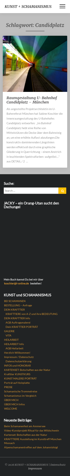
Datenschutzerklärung (18, 361)
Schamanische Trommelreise (20, 391)
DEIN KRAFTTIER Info (17, 318)
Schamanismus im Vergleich (20, 395)
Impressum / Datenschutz (19, 356)
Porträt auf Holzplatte (17, 382)
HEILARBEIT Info (14, 344)
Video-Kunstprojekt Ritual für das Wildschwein (31, 430)
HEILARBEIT (11, 339)
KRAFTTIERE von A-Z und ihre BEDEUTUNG (31, 313)
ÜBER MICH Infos (14, 404)
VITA (8, 335)
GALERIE (9, 331)
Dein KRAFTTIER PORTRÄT (22, 326)
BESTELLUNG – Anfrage (18, 305)
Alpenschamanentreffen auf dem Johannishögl (31, 447)
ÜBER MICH (11, 400)
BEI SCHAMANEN (15, 301)
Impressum (35, 468)
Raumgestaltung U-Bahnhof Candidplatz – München (32, 99)
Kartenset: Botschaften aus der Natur (25, 434)
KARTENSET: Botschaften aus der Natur (27, 369)
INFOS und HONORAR (17, 365)
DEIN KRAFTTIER (14, 309)
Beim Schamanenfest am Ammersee (24, 426)
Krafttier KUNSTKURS (17, 374)
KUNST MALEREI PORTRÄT (20, 378)
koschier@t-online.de (16, 283)
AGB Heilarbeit (14, 348)
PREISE (8, 387)
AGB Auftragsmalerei (18, 322)
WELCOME (10, 408)
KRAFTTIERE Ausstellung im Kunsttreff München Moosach (32, 441)
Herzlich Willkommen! (17, 352)
